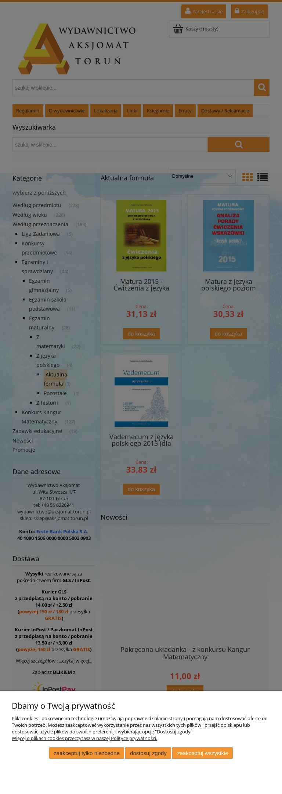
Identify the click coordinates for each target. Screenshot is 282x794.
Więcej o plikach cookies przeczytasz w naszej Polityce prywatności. (84, 738)
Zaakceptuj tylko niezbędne (86, 753)
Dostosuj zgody (148, 753)
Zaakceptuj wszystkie (202, 753)
